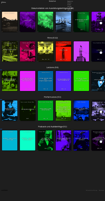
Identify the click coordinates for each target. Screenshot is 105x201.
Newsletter (70, 1)
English (69, 9)
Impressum (101, 190)
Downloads (70, 8)
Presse (69, 4)
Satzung (69, 6)
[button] (101, 23)
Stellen (69, 3)
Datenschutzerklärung (91, 190)
